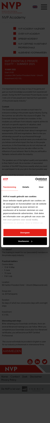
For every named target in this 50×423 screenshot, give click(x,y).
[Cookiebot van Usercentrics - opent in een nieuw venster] (35, 179)
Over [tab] (41, 187)
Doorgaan (25, 232)
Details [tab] (25, 187)
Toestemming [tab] (9, 187)
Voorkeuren (25, 241)
